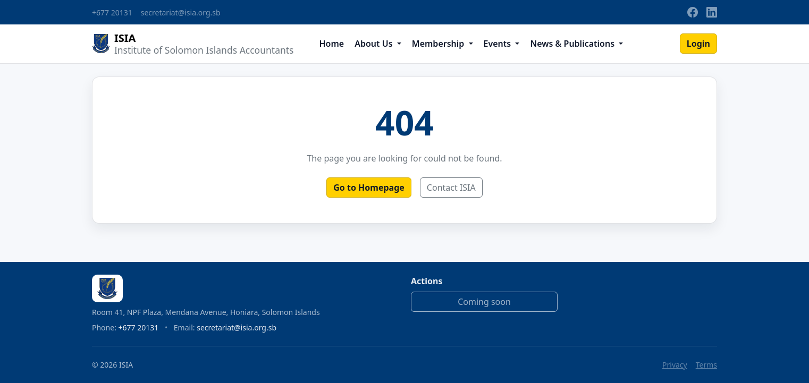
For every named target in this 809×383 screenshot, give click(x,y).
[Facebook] (692, 12)
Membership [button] (439, 43)
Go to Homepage (369, 187)
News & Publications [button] (573, 43)
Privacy (674, 365)
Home (331, 43)
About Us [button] (375, 43)
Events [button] (498, 43)
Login (698, 43)
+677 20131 (112, 12)
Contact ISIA (451, 187)
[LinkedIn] (711, 12)
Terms (706, 365)
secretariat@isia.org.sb (181, 12)
